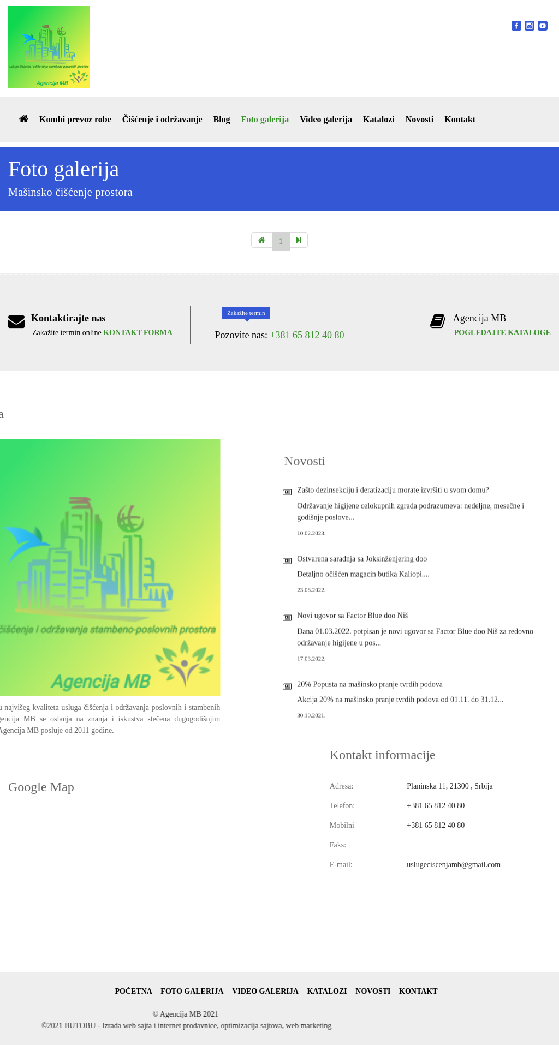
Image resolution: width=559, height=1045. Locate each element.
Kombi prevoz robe (75, 119)
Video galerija (326, 119)
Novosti (420, 119)
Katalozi (379, 119)
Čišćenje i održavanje (162, 119)
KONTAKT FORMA (138, 333)
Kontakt (459, 119)
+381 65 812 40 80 (307, 335)
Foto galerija (265, 119)
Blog (221, 119)
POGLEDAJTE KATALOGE (502, 333)
